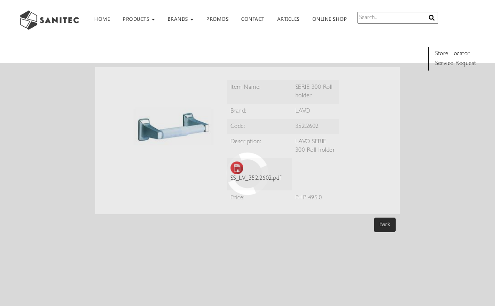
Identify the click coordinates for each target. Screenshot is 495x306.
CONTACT (252, 18)
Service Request (455, 64)
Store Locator (452, 54)
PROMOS (217, 18)
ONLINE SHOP (329, 18)
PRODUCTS (139, 18)
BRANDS (181, 18)
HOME (102, 18)
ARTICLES (288, 18)
